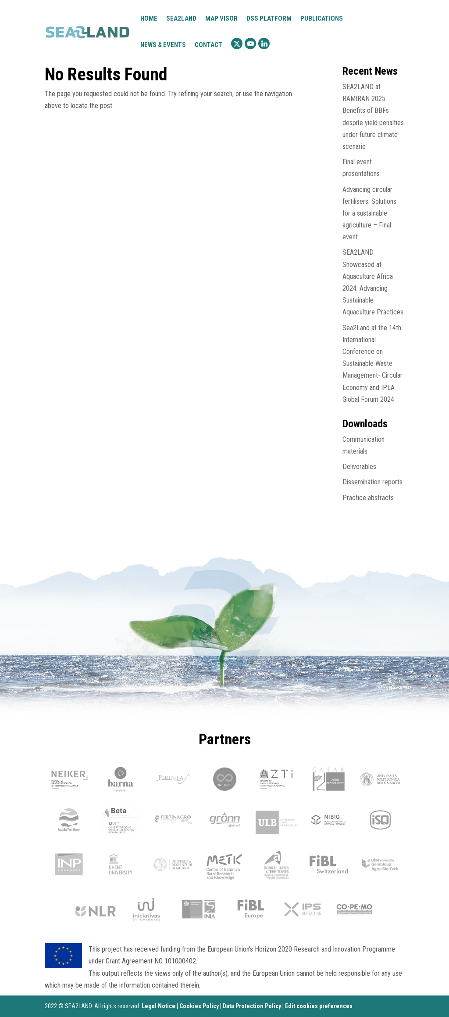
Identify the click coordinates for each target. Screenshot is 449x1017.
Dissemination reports (372, 482)
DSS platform (269, 18)
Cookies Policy (199, 1006)
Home (148, 18)
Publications (321, 18)
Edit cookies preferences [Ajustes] (319, 1006)
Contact (208, 45)
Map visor (221, 18)
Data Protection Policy (252, 1006)
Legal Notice (158, 1006)
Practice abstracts (368, 498)
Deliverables (359, 466)
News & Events (163, 45)
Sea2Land (181, 18)
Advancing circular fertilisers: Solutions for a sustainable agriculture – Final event (369, 213)
